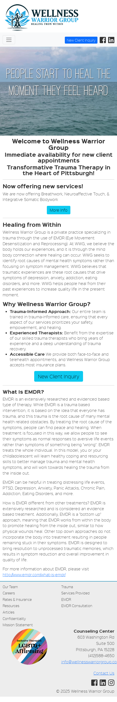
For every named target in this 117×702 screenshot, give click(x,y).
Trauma (67, 586)
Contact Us (103, 673)
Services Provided (75, 593)
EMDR (66, 599)
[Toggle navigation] (9, 39)
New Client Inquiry (81, 40)
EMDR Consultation (76, 605)
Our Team (10, 586)
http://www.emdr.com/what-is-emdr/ (34, 574)
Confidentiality (14, 618)
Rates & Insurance (17, 599)
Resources (11, 605)
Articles (8, 612)
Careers (9, 593)
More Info (58, 210)
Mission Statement (18, 624)
